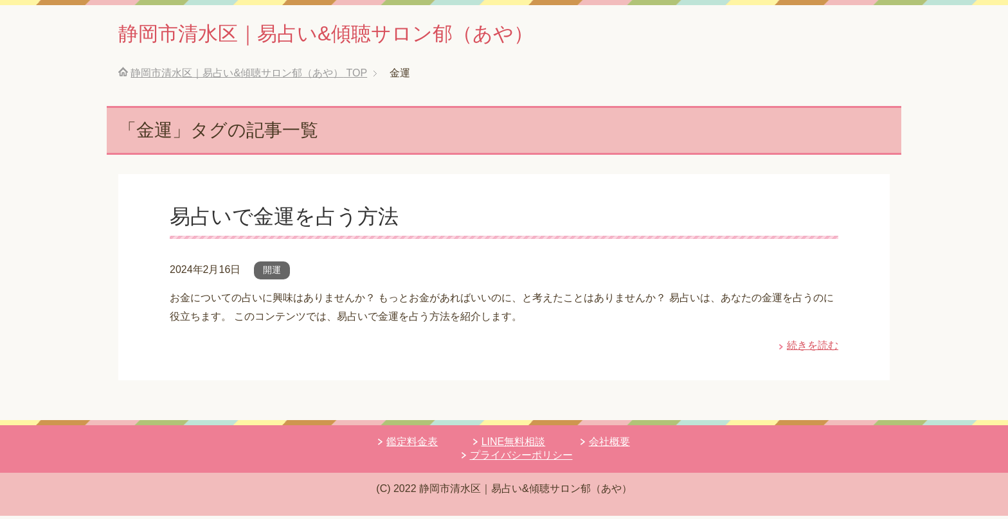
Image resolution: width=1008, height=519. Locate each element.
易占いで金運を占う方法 (291, 219)
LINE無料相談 (514, 444)
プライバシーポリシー (521, 458)
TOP (248, 76)
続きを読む (812, 348)
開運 (272, 273)
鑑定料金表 (412, 444)
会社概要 (609, 444)
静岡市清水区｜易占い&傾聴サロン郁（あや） (359, 34)
